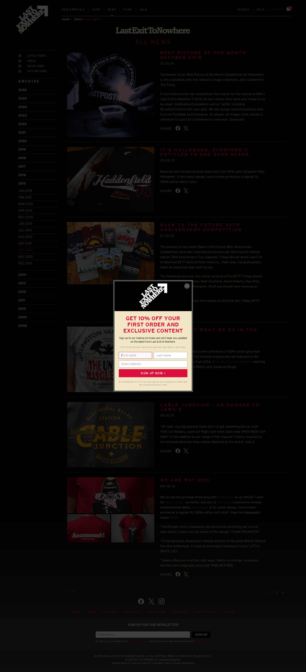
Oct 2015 (25, 250)
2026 (22, 90)
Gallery (110, 612)
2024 (22, 107)
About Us (132, 612)
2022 (22, 124)
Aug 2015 (25, 237)
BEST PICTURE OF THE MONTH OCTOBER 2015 (203, 55)
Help (260, 9)
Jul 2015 (25, 230)
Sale (143, 9)
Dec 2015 (25, 263)
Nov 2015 (25, 256)
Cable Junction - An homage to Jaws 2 (210, 407)
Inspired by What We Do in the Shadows (208, 331)
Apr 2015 (25, 210)
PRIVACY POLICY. (202, 656)
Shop (96, 9)
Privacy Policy (202, 641)
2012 (22, 291)
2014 (22, 274)
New (73, 9)
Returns (180, 612)
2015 (22, 183)
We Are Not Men (185, 480)
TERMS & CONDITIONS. (180, 656)
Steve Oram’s (175, 502)
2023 (22, 115)
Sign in (277, 9)
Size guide (156, 612)
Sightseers (224, 502)
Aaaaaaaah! (200, 507)
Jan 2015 (25, 190)
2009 (22, 317)
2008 (22, 325)
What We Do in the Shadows (232, 361)
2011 (21, 300)
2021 (22, 132)
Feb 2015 (25, 197)
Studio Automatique (184, 663)
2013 (22, 283)
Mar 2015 (25, 204)
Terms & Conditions (138, 641)
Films (127, 9)
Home (66, 19)
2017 (22, 166)
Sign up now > (153, 373)
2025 (22, 98)
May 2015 (25, 217)
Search (243, 9)
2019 (22, 149)
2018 (22, 158)
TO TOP (71, 591)
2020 (22, 141)
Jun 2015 (25, 223)
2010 (22, 308)
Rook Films (226, 497)
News (112, 9)
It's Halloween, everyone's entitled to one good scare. (205, 152)
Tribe (134, 663)
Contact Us (204, 612)
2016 (22, 175)
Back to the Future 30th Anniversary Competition (201, 227)
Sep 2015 (25, 243)
